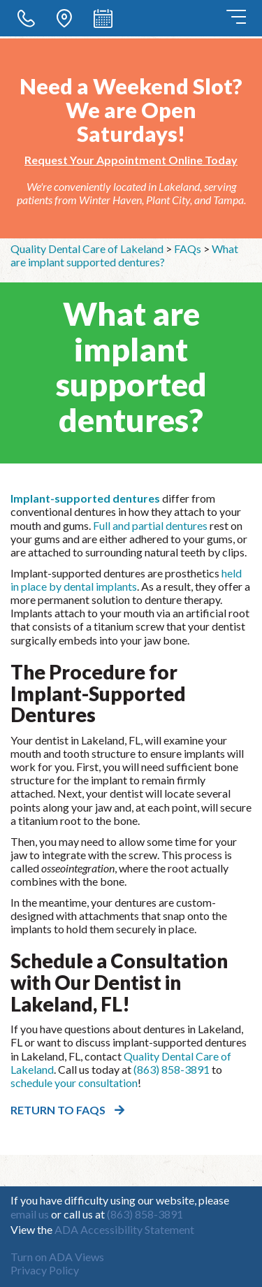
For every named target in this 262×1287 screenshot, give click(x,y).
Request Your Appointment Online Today (131, 159)
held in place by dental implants (126, 579)
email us (29, 1214)
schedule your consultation (74, 1082)
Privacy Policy (44, 1270)
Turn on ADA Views (57, 1256)
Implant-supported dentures (85, 498)
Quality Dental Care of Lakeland (86, 248)
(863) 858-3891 (171, 1069)
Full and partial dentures (150, 525)
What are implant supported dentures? (124, 255)
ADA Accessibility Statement (124, 1229)
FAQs (187, 248)
